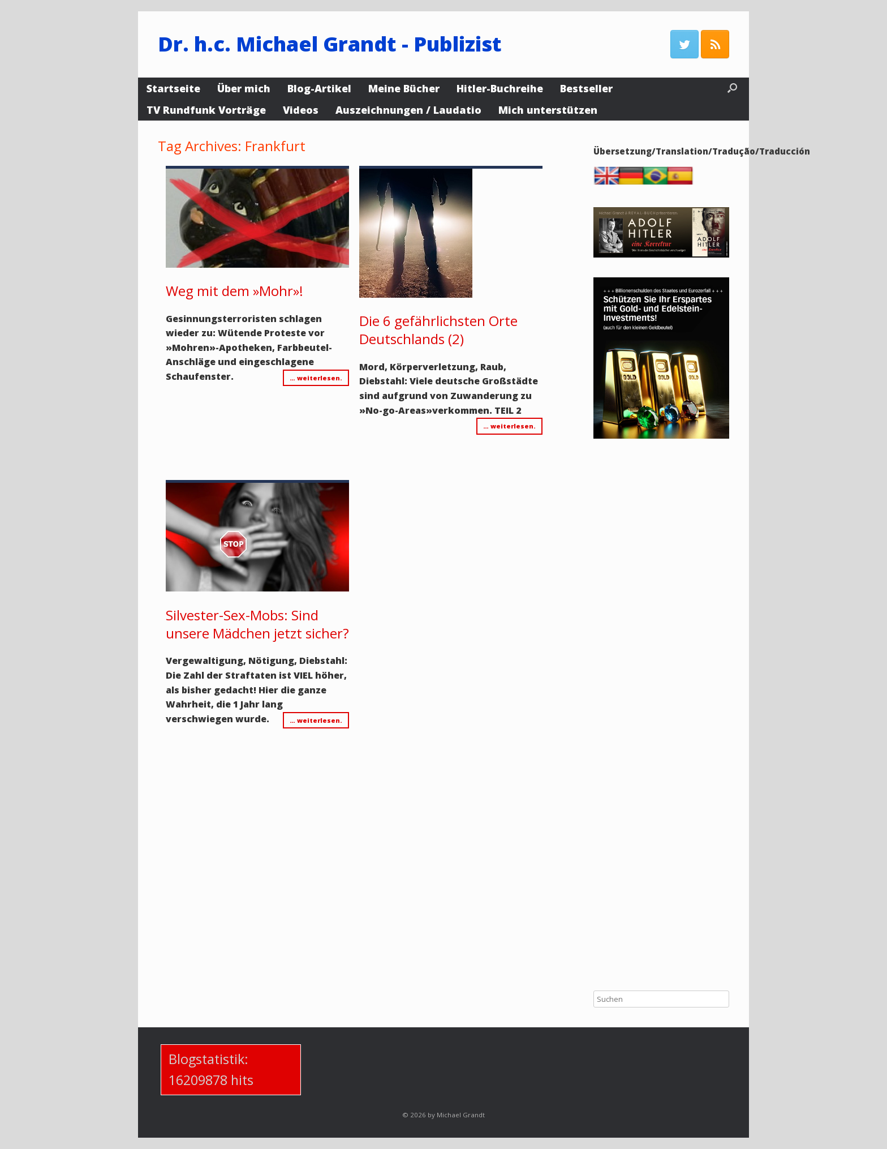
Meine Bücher (404, 88)
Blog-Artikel (319, 88)
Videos (300, 110)
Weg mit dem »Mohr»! (234, 290)
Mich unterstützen (547, 110)
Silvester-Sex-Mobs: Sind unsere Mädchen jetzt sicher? (257, 624)
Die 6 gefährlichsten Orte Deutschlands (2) (438, 329)
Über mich (243, 88)
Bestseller (586, 88)
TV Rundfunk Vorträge (206, 110)
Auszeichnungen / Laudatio (408, 110)
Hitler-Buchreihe (500, 88)
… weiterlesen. (316, 378)
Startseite (173, 88)
